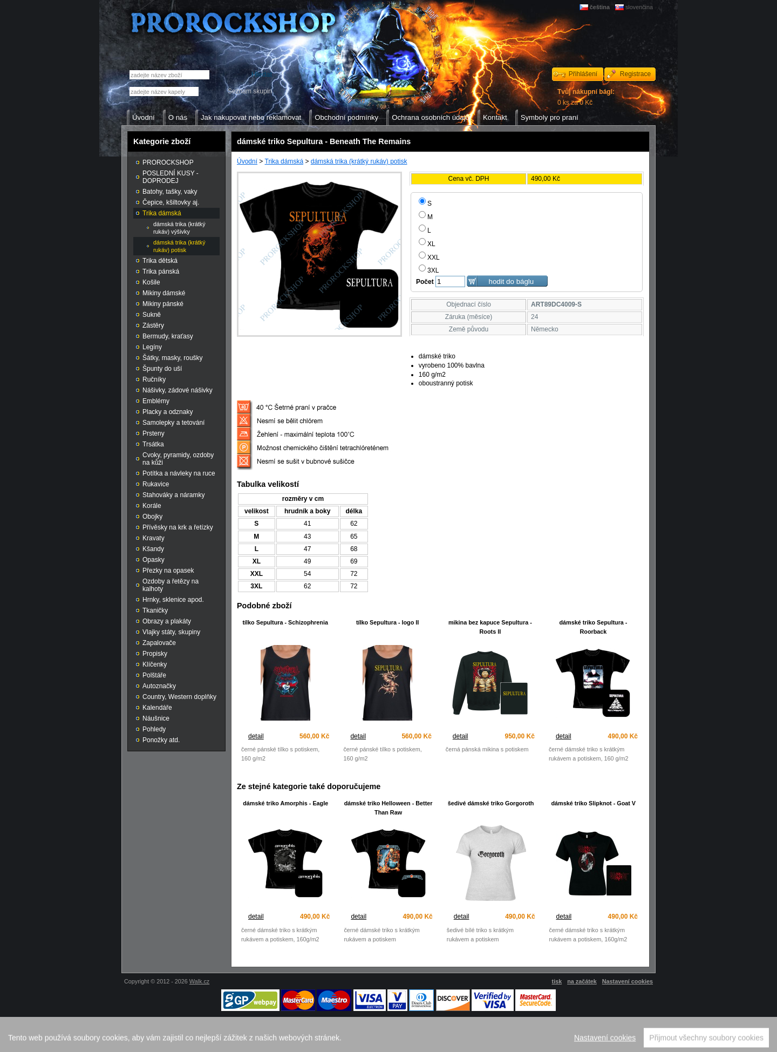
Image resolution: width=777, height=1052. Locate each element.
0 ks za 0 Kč (586, 97)
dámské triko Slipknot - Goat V (593, 803)
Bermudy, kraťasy (167, 336)
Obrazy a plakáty (166, 621)
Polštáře (154, 675)
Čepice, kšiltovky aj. (170, 202)
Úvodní (247, 161)
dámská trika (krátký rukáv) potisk (359, 161)
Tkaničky (155, 610)
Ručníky (154, 379)
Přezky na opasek (168, 570)
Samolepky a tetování (173, 422)
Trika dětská (160, 260)
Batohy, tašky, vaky (169, 191)
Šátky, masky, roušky (172, 358)
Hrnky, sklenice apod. (173, 599)
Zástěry (153, 325)
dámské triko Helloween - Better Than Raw (388, 808)
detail (256, 736)
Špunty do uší (162, 368)
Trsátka (153, 444)
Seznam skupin (250, 91)
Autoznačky (159, 686)
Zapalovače (159, 643)
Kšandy (153, 549)
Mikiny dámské (163, 293)
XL (427, 244)
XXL (429, 257)
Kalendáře (157, 707)
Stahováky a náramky (173, 495)
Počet (425, 282)
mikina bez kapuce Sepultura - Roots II (490, 627)
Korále (151, 506)
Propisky (154, 653)
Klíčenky (154, 664)
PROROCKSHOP (168, 162)
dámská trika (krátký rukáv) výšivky (179, 228)
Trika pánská (160, 271)
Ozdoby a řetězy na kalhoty (170, 585)
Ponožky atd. (161, 740)
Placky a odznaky (167, 412)
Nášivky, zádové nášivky (177, 390)
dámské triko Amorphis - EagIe (285, 803)
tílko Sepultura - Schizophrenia (285, 622)
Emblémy (155, 401)
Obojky (152, 516)
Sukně (151, 314)
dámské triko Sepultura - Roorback (593, 627)
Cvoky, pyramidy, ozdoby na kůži (178, 458)
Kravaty (153, 538)
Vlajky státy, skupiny (171, 632)
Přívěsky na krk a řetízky (177, 527)
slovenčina (639, 7)
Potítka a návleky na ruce (178, 473)
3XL (429, 270)
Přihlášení (583, 74)
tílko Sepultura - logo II (387, 622)
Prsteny (153, 433)
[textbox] (164, 91)
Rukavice (155, 484)
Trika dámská (284, 161)
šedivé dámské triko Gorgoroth (491, 803)
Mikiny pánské (162, 304)
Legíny (152, 347)
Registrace (635, 74)
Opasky (153, 560)
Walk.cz (199, 981)
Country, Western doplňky (179, 697)
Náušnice (155, 718)
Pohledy (154, 729)
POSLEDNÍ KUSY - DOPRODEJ (170, 177)
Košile (151, 282)
